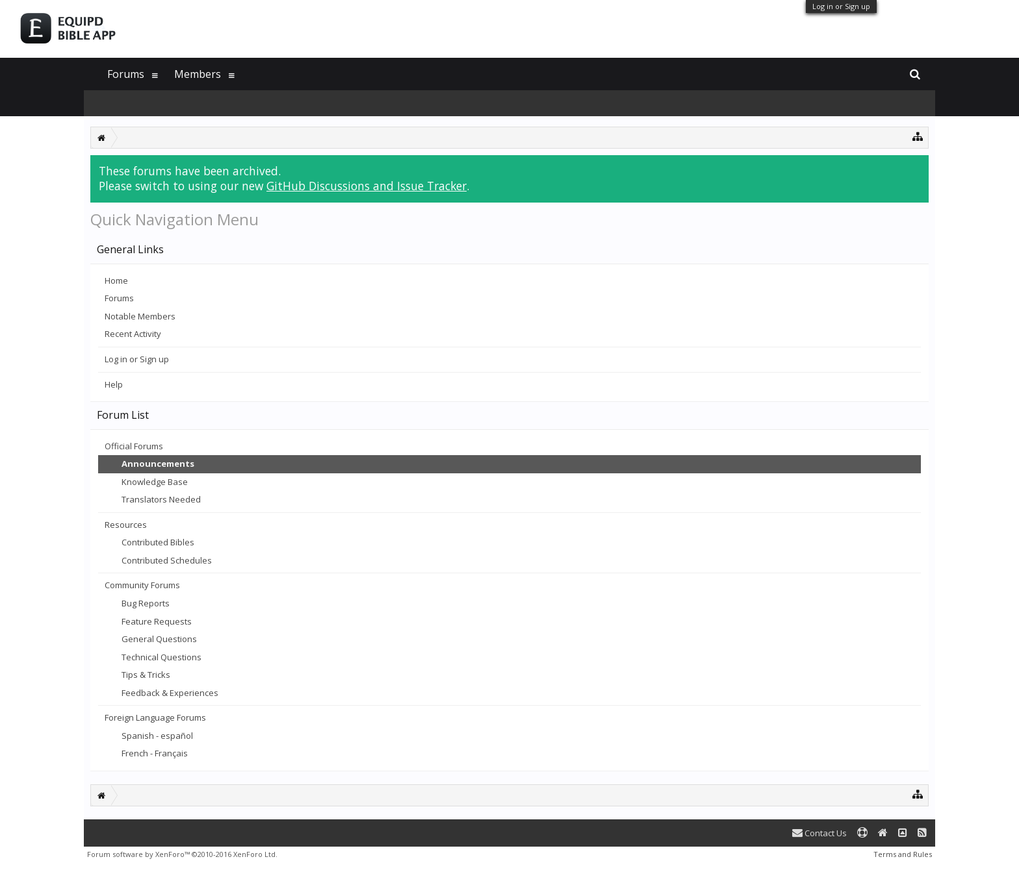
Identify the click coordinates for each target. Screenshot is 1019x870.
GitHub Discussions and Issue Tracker (366, 185)
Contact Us (819, 833)
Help (114, 384)
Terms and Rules (902, 854)
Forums (119, 298)
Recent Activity (133, 334)
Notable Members (140, 316)
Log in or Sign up (841, 6)
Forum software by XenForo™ (182, 854)
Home (116, 280)
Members (197, 74)
